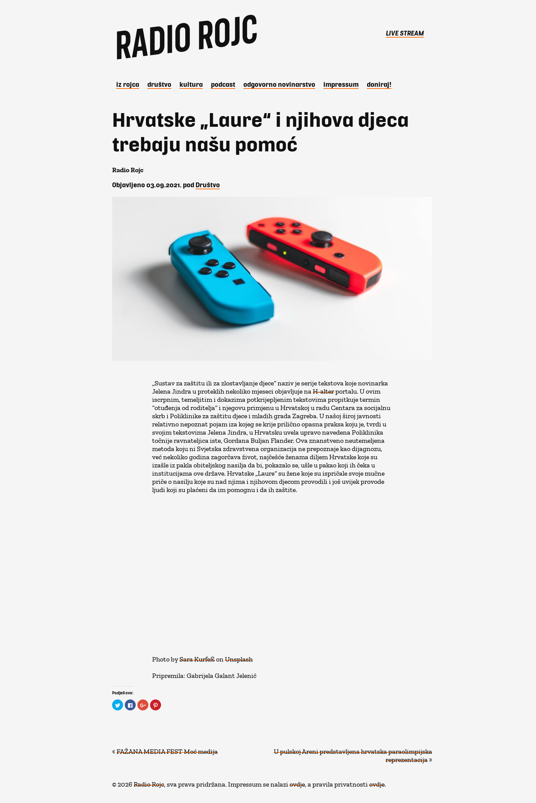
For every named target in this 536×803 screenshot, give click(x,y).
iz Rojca (127, 84)
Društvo (159, 84)
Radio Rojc (149, 782)
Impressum (341, 84)
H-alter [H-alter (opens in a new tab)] (323, 389)
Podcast (223, 84)
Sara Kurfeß (197, 657)
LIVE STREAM (405, 33)
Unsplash (239, 657)
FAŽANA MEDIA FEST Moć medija (167, 749)
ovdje (297, 782)
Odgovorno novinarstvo (279, 84)
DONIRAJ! (379, 84)
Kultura (191, 84)
